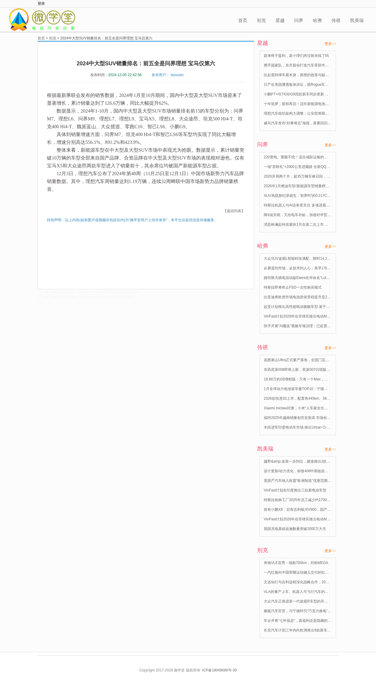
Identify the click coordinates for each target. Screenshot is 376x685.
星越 (280, 20)
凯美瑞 (357, 20)
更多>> (330, 44)
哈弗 (317, 20)
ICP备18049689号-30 (219, 670)
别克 (261, 20)
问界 (298, 20)
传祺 (336, 20)
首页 (242, 20)
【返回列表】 (234, 211)
